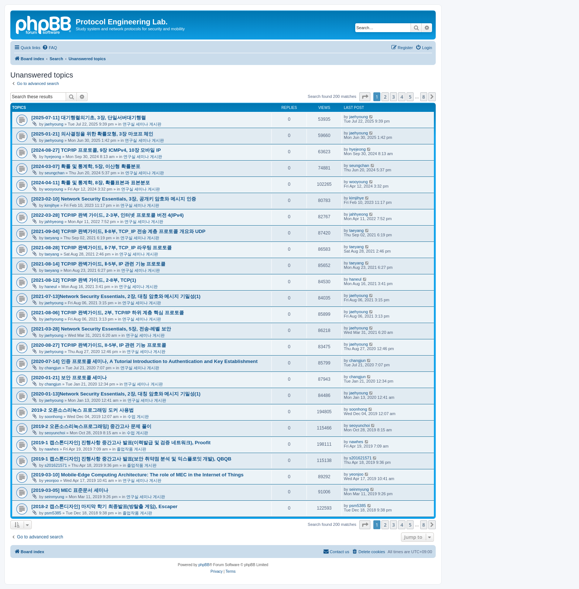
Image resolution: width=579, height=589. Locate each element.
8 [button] (423, 96)
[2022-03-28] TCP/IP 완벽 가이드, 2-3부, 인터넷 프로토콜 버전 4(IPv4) (107, 215)
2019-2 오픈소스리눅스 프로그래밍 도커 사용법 (82, 410)
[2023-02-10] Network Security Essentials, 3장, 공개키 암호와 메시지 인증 (113, 199)
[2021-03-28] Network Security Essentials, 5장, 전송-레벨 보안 (101, 329)
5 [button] (410, 96)
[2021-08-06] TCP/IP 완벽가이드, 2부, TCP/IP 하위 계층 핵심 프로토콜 (107, 312)
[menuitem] (49, 47)
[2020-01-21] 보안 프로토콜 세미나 (69, 377)
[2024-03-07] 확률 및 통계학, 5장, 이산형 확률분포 (85, 166)
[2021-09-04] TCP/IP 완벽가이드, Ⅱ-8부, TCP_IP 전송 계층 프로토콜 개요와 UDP (118, 231)
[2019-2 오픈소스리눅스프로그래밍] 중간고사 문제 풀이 (91, 426)
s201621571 (56, 465)
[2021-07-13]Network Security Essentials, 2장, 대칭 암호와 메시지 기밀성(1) (116, 296)
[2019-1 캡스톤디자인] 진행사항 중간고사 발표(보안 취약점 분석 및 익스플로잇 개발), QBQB (131, 459)
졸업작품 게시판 (131, 449)
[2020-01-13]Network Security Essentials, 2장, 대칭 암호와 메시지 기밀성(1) (116, 394)
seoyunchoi (55, 433)
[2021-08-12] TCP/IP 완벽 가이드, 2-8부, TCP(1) (83, 280)
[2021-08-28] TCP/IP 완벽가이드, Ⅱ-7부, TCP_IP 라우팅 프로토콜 (101, 247)
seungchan (55, 173)
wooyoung (54, 189)
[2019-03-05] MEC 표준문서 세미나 (69, 490)
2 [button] (385, 96)
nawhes (52, 449)
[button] (364, 96)
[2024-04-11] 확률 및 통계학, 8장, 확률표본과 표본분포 (90, 182)
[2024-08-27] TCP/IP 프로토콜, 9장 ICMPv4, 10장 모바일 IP (96, 150)
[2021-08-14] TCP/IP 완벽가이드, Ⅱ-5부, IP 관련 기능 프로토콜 (98, 264)
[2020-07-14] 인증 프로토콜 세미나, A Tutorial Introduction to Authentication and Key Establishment (144, 361)
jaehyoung (54, 124)
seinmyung (54, 496)
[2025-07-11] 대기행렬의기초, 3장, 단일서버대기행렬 (88, 117)
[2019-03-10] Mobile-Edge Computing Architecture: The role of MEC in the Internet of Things (137, 474)
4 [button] (401, 96)
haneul (51, 286)
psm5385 (53, 513)
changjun (53, 368)
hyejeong (53, 156)
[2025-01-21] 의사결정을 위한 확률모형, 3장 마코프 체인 (92, 134)
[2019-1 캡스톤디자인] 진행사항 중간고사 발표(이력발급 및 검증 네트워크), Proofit (120, 442)
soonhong (53, 416)
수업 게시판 (138, 416)
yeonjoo (52, 480)
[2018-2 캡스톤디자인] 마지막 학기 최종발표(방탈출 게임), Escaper (104, 506)
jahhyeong (54, 221)
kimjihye (52, 205)
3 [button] (393, 96)
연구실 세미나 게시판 (142, 124)
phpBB (203, 565)
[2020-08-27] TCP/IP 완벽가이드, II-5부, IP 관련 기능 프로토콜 (98, 345)
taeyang (52, 238)
